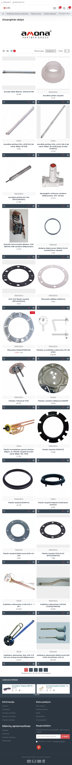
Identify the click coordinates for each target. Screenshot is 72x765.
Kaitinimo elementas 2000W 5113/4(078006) (53, 605)
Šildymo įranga (36, 14)
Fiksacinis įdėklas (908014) (53, 299)
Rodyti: (60, 51)
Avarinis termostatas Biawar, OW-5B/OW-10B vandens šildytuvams (19, 245)
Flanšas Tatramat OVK (19, 401)
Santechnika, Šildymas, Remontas (17, 14)
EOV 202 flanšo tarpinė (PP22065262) (19, 300)
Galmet (18, 601)
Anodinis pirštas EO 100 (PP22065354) (18, 198)
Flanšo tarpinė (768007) (53, 449)
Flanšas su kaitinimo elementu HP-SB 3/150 (53, 351)
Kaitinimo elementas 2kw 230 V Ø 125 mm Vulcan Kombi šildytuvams (18, 656)
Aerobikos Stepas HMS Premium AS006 (23, 686)
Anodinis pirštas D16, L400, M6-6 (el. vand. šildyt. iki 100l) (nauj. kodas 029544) (53, 146)
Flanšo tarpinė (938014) (18, 503)
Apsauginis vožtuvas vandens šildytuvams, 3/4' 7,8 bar (53, 194)
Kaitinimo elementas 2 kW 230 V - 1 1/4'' (18, 605)
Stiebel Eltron (53, 92)
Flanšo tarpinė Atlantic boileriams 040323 (53, 504)
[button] (33, 694)
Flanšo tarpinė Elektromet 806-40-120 (18, 554)
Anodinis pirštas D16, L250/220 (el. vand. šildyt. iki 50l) (19, 145)
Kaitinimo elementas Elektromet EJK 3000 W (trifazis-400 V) (53, 656)
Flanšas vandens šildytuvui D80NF (53, 401)
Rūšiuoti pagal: (30, 51)
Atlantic (18, 141)
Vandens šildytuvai (50, 14)
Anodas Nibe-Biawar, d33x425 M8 (19, 92)
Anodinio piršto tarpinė (53, 96)
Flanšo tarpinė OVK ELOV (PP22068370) (53, 554)
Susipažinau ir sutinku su (50, 742)
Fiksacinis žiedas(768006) (18, 350)
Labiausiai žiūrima (10, 680)
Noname (53, 397)
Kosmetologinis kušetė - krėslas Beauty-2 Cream (57, 686)
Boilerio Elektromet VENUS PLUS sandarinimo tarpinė (53, 249)
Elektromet (53, 245)
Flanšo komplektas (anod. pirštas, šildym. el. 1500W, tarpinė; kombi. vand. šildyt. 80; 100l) (19, 451)
